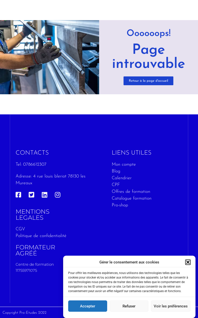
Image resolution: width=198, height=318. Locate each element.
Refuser (129, 306)
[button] (187, 262)
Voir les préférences (171, 306)
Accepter (87, 306)
